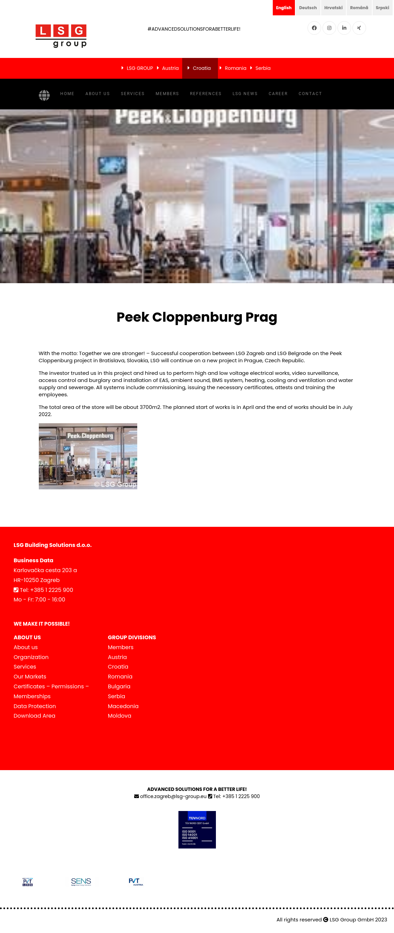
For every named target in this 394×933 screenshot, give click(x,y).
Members (167, 93)
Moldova (119, 716)
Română (355, 7)
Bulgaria (119, 686)
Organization (31, 657)
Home (67, 93)
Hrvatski (326, 7)
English (272, 7)
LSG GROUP (140, 68)
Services (133, 93)
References (206, 93)
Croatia (201, 68)
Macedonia (123, 706)
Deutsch (298, 7)
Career (278, 93)
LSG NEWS (245, 93)
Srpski (381, 7)
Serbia (263, 68)
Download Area (34, 716)
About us (97, 93)
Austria (170, 68)
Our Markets (30, 676)
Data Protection (35, 706)
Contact (310, 93)
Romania (235, 68)
